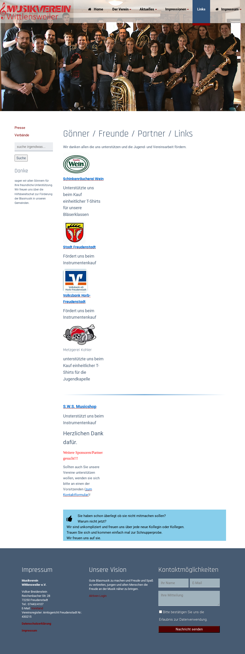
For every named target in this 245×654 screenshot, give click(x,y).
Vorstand (37, 608)
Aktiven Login (98, 596)
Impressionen (175, 9)
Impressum (230, 9)
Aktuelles (147, 9)
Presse (20, 128)
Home (98, 9)
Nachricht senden (189, 629)
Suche (21, 158)
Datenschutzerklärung (36, 623)
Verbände (22, 135)
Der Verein (120, 9)
